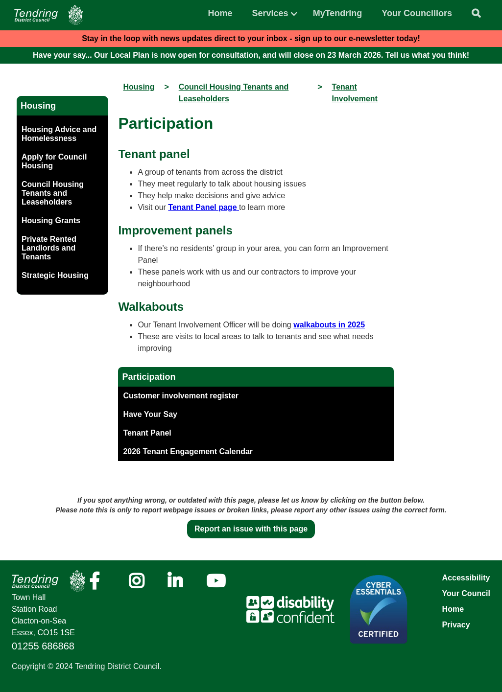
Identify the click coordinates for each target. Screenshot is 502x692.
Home (220, 13)
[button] (270, 11)
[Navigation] (48, 15)
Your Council (466, 593)
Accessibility (466, 578)
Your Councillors (417, 13)
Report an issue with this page (251, 529)
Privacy (456, 625)
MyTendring (337, 13)
